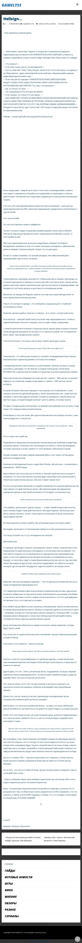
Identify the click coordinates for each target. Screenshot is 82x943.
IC (9, 820)
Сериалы (12, 916)
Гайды (10, 870)
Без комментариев (67, 24)
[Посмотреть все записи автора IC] (5, 24)
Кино (9, 890)
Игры (47, 24)
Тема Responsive (40, 932)
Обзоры (53, 24)
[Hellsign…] (28, 24)
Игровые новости (18, 877)
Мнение (11, 896)
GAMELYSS (11, 5)
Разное (10, 909)
